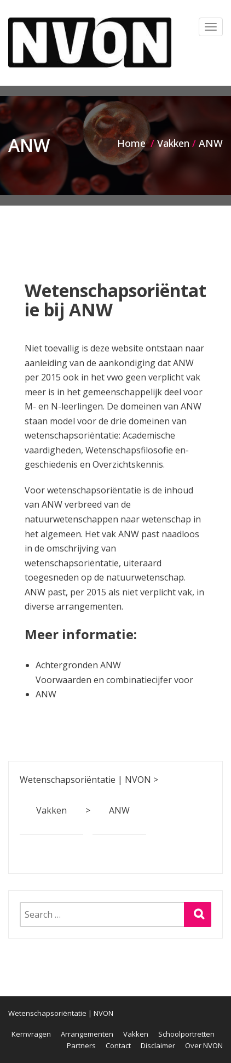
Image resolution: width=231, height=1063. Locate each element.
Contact (118, 1045)
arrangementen (89, 606)
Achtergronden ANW (78, 665)
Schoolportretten (186, 1034)
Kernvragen (31, 1034)
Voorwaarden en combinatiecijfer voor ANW (114, 687)
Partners (81, 1045)
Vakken (135, 1034)
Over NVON (204, 1045)
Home (131, 143)
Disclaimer (158, 1045)
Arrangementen (87, 1034)
